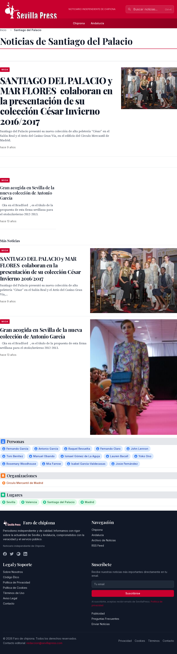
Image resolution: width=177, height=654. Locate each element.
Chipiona (79, 23)
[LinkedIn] (25, 554)
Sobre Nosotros (13, 571)
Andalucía (97, 23)
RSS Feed (98, 545)
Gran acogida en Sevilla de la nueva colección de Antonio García (27, 193)
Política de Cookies (15, 587)
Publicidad (98, 613)
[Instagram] (18, 554)
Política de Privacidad (16, 582)
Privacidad (125, 640)
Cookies (140, 640)
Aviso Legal (10, 598)
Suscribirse (132, 593)
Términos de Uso (13, 593)
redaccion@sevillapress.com (44, 643)
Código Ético (11, 577)
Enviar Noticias (101, 624)
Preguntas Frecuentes (105, 618)
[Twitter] (12, 554)
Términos (154, 640)
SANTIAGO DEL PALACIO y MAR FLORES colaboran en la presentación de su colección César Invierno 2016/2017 (40, 268)
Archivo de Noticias (104, 540)
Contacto (8, 603)
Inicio (3, 30)
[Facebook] (5, 554)
